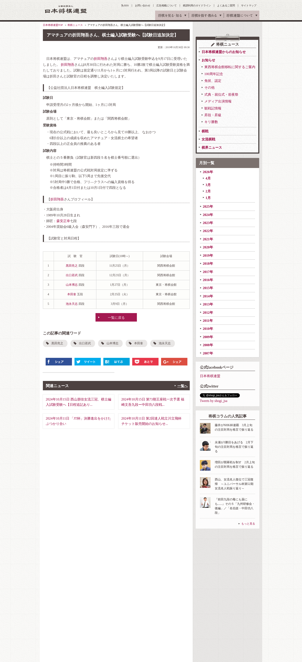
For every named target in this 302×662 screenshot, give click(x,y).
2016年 (208, 280)
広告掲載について (166, 5)
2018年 (208, 263)
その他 (209, 87)
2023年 (208, 223)
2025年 (208, 206)
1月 (208, 198)
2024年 (208, 215)
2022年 (208, 231)
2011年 (208, 320)
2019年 (208, 255)
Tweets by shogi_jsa (214, 401)
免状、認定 (212, 81)
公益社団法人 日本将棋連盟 (66, 9)
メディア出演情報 (218, 101)
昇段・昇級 (212, 115)
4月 (208, 178)
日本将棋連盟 (210, 376)
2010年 (208, 328)
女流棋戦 (208, 139)
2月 (208, 191)
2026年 (208, 172)
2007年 (208, 353)
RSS (126, 5)
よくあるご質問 (226, 5)
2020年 (208, 247)
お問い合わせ (142, 5)
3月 (208, 185)
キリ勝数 (211, 122)
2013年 (208, 304)
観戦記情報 (212, 108)
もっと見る (248, 523)
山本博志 (72, 284)
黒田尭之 (72, 265)
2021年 (208, 239)
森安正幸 (63, 221)
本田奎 (71, 294)
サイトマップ (248, 5)
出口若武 (72, 275)
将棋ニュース (75, 25)
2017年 (208, 272)
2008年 (208, 345)
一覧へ (182, 386)
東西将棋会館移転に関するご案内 (229, 67)
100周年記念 (213, 74)
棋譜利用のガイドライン (197, 5)
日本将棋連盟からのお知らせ (224, 52)
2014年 (208, 296)
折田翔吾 (100, 58)
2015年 (208, 288)
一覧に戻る (116, 317)
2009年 (208, 337)
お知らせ (208, 60)
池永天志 (72, 303)
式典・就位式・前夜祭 (221, 94)
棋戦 (205, 131)
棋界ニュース (212, 147)
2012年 (208, 312)
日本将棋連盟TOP (53, 25)
